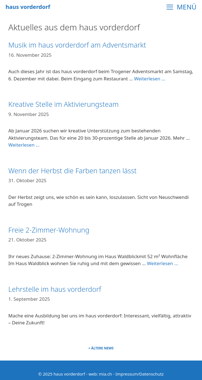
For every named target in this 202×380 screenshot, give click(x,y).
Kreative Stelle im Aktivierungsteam (63, 104)
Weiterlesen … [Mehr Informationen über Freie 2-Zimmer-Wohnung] (162, 263)
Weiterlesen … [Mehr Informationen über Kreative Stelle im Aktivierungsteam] (23, 145)
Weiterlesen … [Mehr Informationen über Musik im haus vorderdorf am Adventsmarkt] (149, 78)
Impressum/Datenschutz (139, 374)
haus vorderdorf (28, 7)
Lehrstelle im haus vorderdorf (54, 289)
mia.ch (105, 374)
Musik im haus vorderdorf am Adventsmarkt (77, 45)
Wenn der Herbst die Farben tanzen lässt (72, 170)
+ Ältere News (101, 348)
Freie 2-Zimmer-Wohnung (48, 230)
